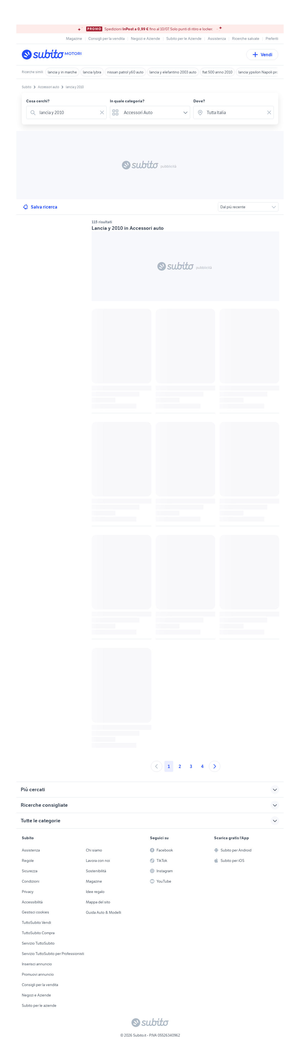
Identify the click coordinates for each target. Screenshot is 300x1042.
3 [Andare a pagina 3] (191, 766)
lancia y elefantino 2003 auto (172, 72)
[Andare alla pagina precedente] (156, 766)
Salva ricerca (39, 207)
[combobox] (67, 112)
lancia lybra (92, 72)
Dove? (199, 101)
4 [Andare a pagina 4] (202, 766)
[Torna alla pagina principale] (53, 54)
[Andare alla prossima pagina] (214, 766)
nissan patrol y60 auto (125, 72)
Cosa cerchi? (38, 101)
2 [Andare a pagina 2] (180, 766)
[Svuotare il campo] (102, 112)
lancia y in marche (62, 72)
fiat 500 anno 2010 (217, 72)
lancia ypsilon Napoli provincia (263, 72)
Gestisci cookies (35, 912)
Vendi (262, 54)
